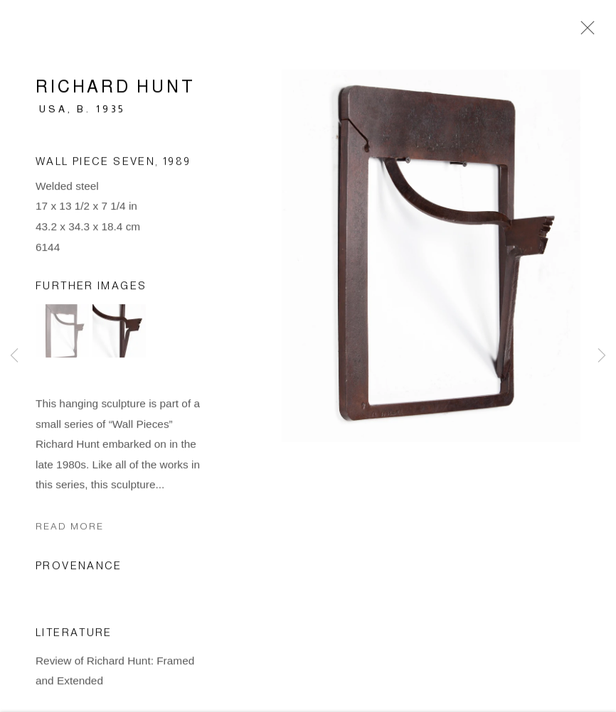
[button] (62, 333)
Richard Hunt (115, 88)
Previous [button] (14, 356)
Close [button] (584, 32)
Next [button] (602, 356)
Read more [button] (70, 528)
